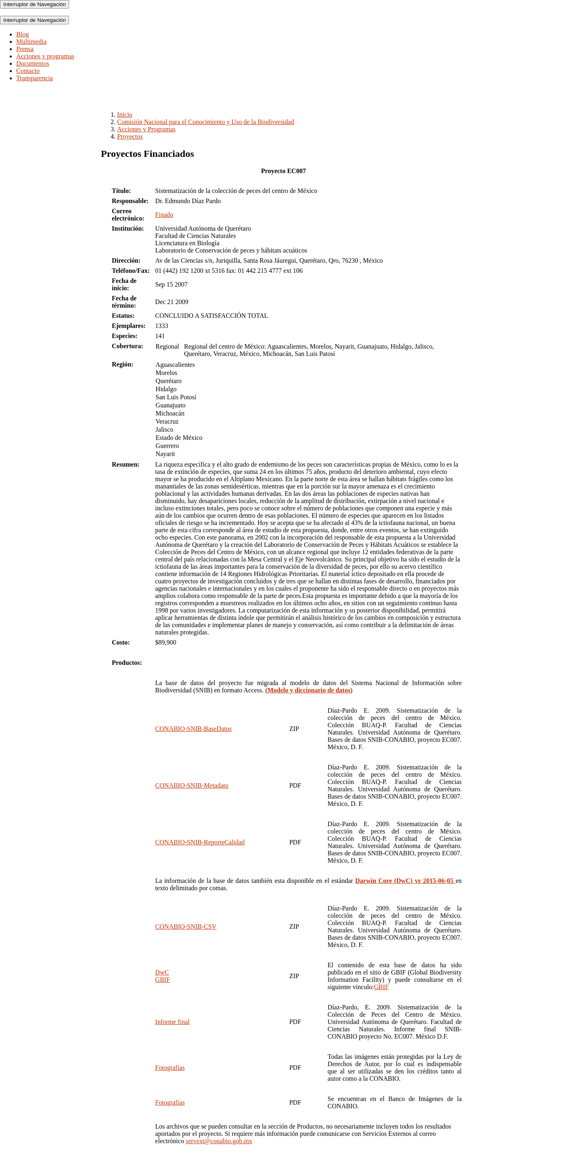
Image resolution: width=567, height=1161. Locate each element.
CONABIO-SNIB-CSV (185, 926)
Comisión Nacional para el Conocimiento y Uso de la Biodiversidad (205, 121)
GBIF (381, 986)
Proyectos (130, 136)
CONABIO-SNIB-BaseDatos (193, 728)
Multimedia (31, 41)
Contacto (28, 70)
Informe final (172, 1021)
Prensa (25, 48)
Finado (164, 214)
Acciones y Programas (146, 129)
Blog (22, 34)
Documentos (32, 63)
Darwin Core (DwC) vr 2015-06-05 (405, 880)
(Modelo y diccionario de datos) (308, 690)
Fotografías (170, 1067)
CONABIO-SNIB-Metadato (191, 785)
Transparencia (34, 78)
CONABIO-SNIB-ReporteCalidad (199, 842)
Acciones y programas (45, 56)
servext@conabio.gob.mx (218, 1140)
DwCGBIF (162, 976)
